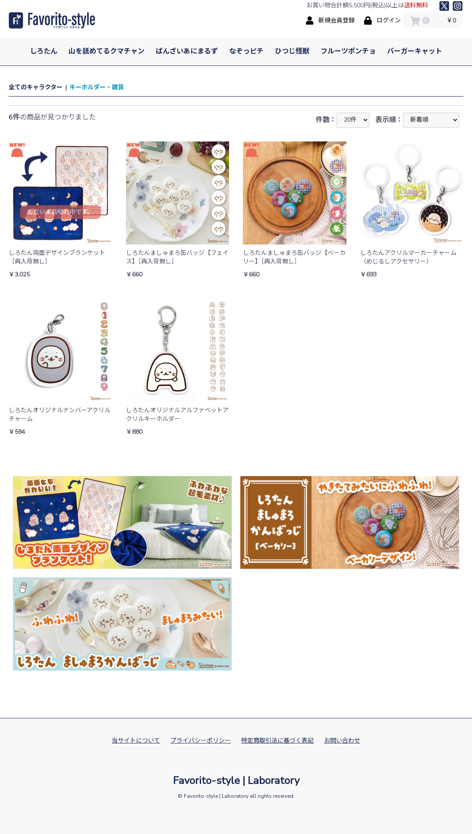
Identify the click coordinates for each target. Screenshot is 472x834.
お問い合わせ (342, 741)
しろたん (43, 51)
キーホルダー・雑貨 (96, 87)
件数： (342, 120)
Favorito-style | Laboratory (236, 780)
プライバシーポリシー (200, 741)
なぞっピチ (246, 51)
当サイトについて (136, 741)
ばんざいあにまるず (187, 51)
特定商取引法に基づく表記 (277, 741)
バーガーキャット (414, 51)
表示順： (417, 120)
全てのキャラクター (36, 87)
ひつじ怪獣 (292, 51)
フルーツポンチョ (348, 51)
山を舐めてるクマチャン (107, 51)
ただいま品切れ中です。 (60, 212)
